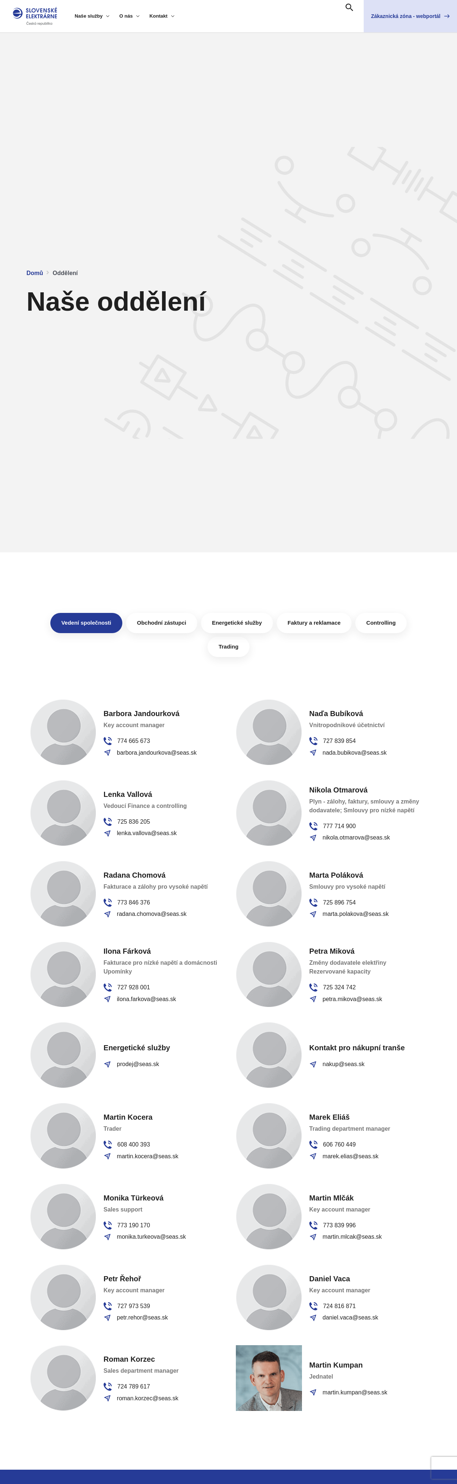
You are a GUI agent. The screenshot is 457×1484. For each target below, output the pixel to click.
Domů (34, 273)
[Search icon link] (349, 8)
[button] (410, 16)
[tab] (86, 623)
